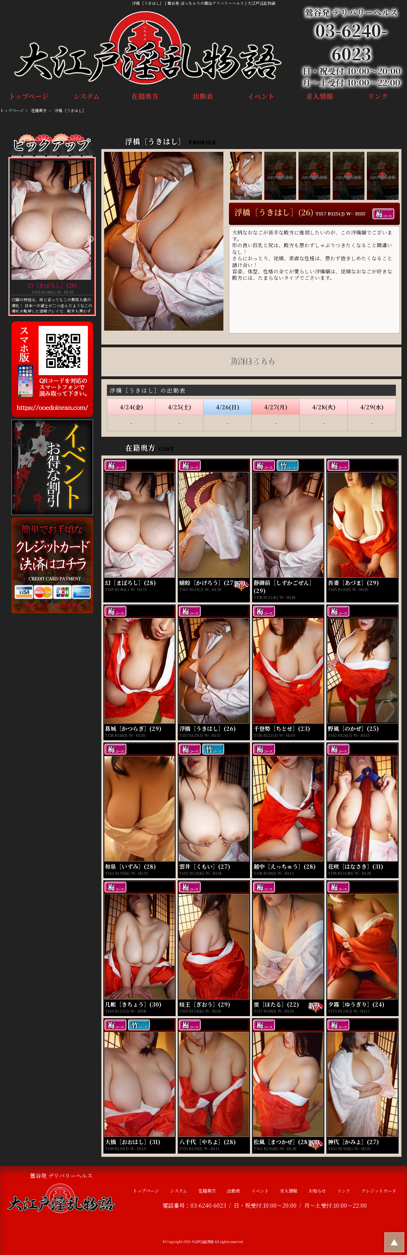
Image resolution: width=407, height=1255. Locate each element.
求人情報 (319, 97)
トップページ (28, 97)
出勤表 (203, 97)
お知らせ (317, 1190)
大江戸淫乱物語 (202, 1241)
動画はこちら (251, 361)
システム (86, 97)
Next (91, 239)
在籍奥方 (145, 97)
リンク (378, 97)
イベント (261, 97)
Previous (13, 239)
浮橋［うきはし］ (70, 110)
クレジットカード (378, 1190)
